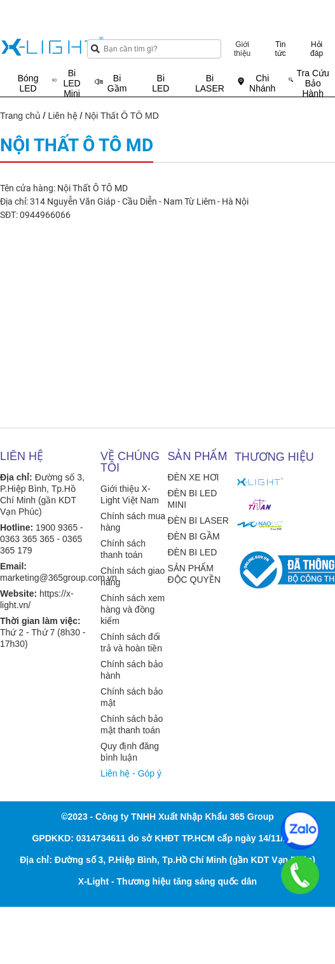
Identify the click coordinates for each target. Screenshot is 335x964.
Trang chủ (20, 116)
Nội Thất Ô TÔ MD (122, 116)
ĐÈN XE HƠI (193, 477)
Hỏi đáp (316, 49)
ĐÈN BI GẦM (193, 536)
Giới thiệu (242, 49)
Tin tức (280, 49)
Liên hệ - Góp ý (130, 773)
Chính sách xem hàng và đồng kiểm (132, 609)
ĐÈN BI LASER (197, 520)
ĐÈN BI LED (192, 552)
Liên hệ (62, 116)
